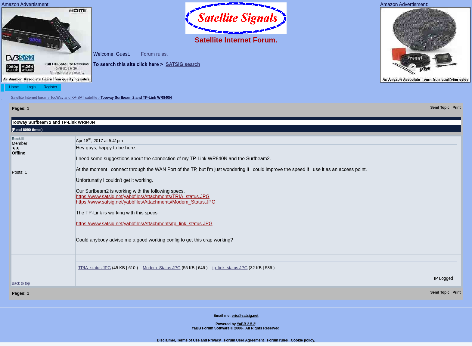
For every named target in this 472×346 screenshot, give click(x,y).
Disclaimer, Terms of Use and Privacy (189, 340)
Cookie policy (302, 340)
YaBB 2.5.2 (246, 324)
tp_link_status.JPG (230, 267)
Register (50, 87)
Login (31, 87)
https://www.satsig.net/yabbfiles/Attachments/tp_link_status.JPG (144, 223)
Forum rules (153, 54)
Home (14, 87)
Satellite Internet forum (29, 97)
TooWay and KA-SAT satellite (74, 97)
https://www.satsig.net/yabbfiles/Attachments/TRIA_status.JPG (143, 196)
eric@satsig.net (244, 315)
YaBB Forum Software (210, 328)
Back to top (21, 283)
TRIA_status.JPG (94, 267)
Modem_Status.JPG (161, 267)
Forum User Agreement (244, 340)
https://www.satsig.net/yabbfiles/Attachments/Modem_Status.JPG (145, 201)
